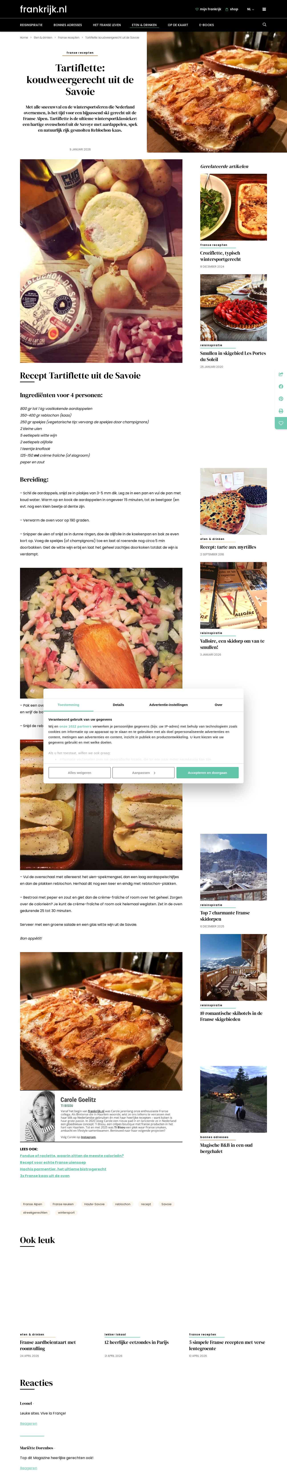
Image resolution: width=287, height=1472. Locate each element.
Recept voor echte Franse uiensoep (53, 1165)
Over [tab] (218, 705)
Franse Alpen (32, 1207)
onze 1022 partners (75, 726)
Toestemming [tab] (68, 705)
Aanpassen (143, 772)
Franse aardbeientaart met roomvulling (48, 1348)
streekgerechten (35, 1215)
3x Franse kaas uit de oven (45, 1178)
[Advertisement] (233, 418)
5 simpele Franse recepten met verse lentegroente (227, 1348)
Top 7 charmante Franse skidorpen (225, 918)
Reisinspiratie (31, 27)
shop (234, 10)
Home (24, 40)
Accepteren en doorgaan (207, 772)
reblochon (122, 1207)
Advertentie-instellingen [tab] (168, 705)
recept (146, 1207)
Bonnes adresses (68, 27)
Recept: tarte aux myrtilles (228, 550)
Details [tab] (118, 705)
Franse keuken (63, 1207)
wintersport (66, 1215)
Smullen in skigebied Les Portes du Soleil (233, 359)
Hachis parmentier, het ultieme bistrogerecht (63, 1171)
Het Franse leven (107, 27)
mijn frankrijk (211, 10)
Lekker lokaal (115, 1337)
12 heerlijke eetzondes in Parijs (137, 1345)
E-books (206, 27)
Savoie (167, 1207)
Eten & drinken (144, 27)
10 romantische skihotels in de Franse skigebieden (231, 1019)
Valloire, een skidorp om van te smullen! (232, 647)
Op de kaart (178, 27)
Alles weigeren (79, 772)
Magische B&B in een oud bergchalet (226, 1151)
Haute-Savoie (94, 1207)
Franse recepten (68, 40)
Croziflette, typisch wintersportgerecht (220, 259)
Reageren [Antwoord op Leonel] (28, 1426)
